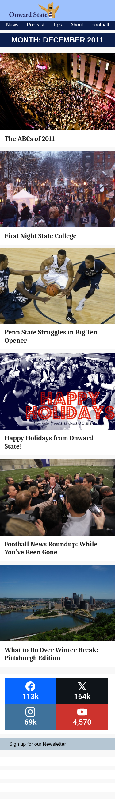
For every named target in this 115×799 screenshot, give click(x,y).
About (76, 24)
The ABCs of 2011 (30, 139)
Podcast (35, 24)
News (12, 24)
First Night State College (41, 236)
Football (100, 24)
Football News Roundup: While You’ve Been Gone (51, 548)
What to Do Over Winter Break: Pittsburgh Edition (51, 654)
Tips (57, 24)
